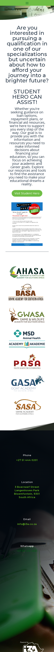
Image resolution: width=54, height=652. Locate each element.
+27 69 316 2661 (27, 551)
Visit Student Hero (27, 193)
